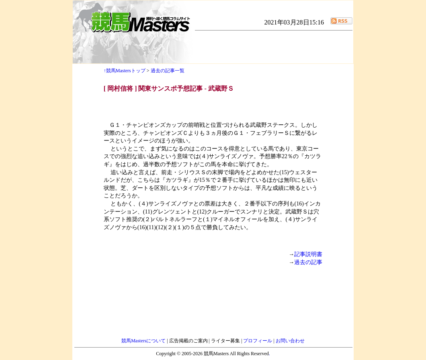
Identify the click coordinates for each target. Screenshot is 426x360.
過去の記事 (308, 262)
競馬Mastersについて (144, 341)
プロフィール (258, 341)
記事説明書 (308, 254)
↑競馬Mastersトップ (124, 70)
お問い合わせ (290, 341)
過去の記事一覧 (167, 70)
